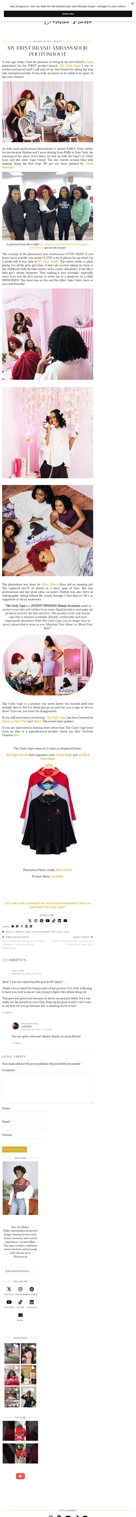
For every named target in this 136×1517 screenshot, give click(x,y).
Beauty (58, 41)
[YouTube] (48, 920)
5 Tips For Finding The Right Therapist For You (70, 941)
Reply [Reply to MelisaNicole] (18, 1043)
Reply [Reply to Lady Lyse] (8, 1012)
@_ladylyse (47, 244)
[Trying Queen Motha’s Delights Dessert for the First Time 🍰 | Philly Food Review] (20, 1476)
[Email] (65, 920)
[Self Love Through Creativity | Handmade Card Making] (20, 1431)
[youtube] (9, 1304)
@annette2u (36, 247)
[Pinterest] (41, 920)
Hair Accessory (41, 932)
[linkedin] (31, 1304)
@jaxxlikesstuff (64, 244)
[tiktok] (20, 1304)
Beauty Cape (23, 932)
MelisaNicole (30, 1023)
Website (7, 1135)
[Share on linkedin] (31, 926)
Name (7, 1108)
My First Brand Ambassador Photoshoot (47, 51)
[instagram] (20, 1291)
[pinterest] (31, 1291)
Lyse (90, 62)
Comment (9, 1070)
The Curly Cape (60, 932)
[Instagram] (35, 920)
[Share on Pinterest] (26, 926)
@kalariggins (81, 244)
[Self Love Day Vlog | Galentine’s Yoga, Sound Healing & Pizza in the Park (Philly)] (20, 1453)
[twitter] (9, 1291)
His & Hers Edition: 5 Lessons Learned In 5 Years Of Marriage (25, 943)
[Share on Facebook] (17, 926)
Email (6, 1121)
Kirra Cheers (64, 870)
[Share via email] (12, 926)
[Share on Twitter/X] (22, 926)
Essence (7, 721)
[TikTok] (53, 920)
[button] (12, 1353)
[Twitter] (30, 920)
